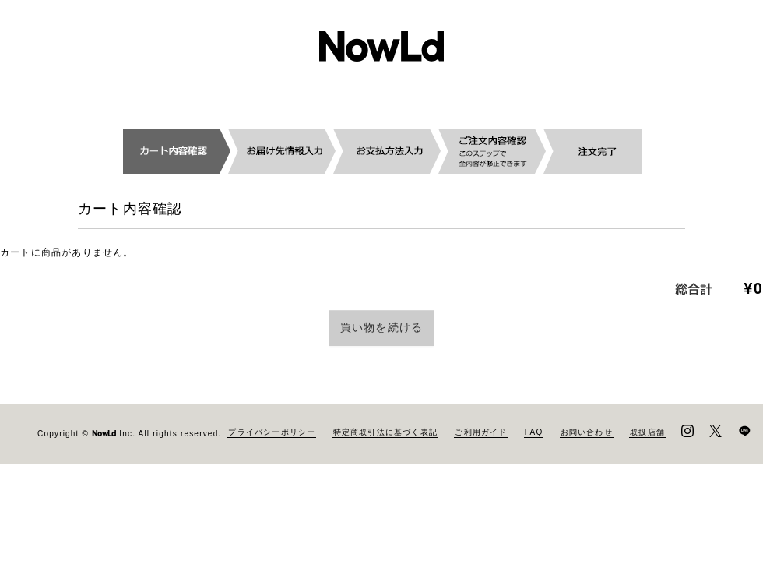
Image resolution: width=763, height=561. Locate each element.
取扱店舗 (647, 489)
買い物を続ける (381, 327)
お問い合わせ (587, 489)
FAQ (534, 489)
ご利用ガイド (481, 489)
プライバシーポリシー (271, 489)
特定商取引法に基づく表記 (385, 489)
